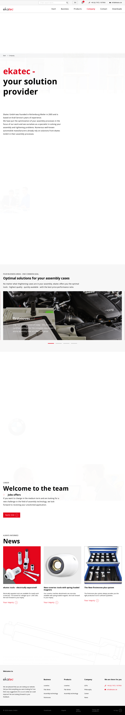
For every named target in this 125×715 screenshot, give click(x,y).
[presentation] (5, 314)
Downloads (117, 9)
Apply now (9, 515)
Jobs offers (14, 494)
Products (78, 9)
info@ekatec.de (117, 2)
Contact (103, 9)
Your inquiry (8, 602)
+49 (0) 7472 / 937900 (98, 2)
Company (91, 9)
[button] (51, 343)
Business (65, 9)
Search (67, 2)
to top (116, 710)
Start (53, 9)
